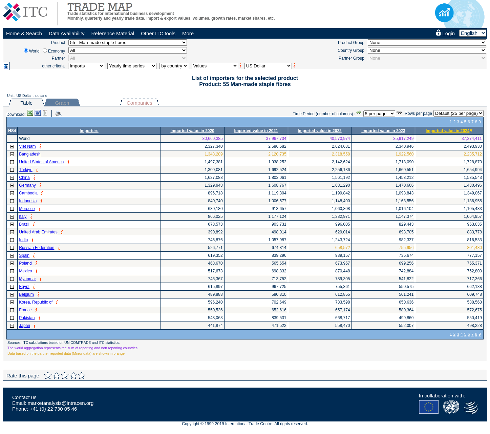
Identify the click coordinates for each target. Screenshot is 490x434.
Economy (56, 51)
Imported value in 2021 (256, 130)
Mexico (25, 271)
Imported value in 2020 (192, 130)
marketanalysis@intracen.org (60, 403)
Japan (24, 325)
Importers (89, 130)
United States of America (41, 162)
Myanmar (27, 278)
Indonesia (28, 201)
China (24, 177)
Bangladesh (29, 154)
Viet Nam (27, 146)
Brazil (24, 224)
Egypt (24, 286)
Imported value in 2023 (383, 130)
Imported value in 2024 (447, 130)
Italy (22, 216)
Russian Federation (36, 247)
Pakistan (27, 317)
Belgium (26, 294)
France (25, 310)
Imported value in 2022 (319, 130)
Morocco (27, 208)
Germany (27, 185)
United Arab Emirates (38, 232)
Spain (24, 255)
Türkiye (25, 169)
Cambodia (28, 193)
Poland (25, 263)
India (23, 239)
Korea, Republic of (35, 302)
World (34, 51)
